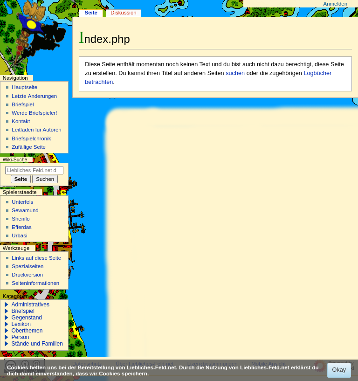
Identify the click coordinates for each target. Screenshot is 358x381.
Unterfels (22, 202)
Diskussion (123, 12)
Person (20, 337)
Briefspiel (23, 104)
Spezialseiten (27, 266)
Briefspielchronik (31, 138)
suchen (235, 73)
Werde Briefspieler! (34, 113)
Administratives (30, 304)
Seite (91, 12)
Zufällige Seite (29, 147)
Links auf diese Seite (36, 258)
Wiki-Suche (15, 159)
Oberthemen (26, 330)
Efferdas (21, 227)
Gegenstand (26, 317)
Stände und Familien (37, 343)
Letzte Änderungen (34, 96)
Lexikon (21, 324)
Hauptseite (24, 87)
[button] (6, 304)
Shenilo (20, 219)
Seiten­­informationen (35, 283)
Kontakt (21, 121)
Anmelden (336, 4)
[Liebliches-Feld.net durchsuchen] (34, 170)
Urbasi (19, 235)
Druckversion (27, 274)
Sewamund (25, 210)
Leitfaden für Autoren (36, 129)
